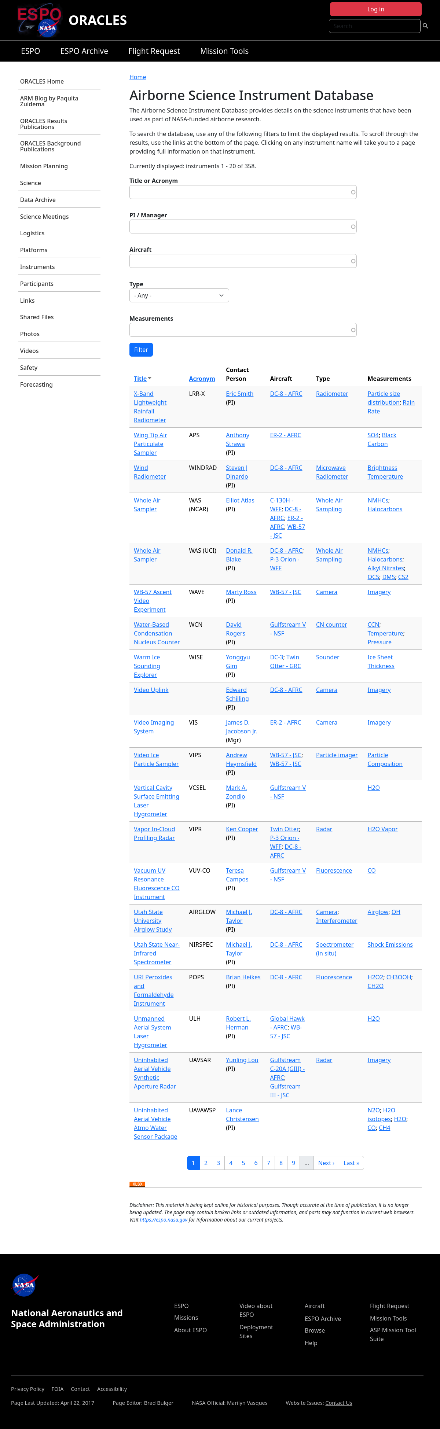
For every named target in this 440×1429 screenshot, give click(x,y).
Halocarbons (385, 509)
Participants (37, 284)
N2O (374, 1110)
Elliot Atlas (240, 500)
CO (372, 870)
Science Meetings (44, 217)
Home (137, 77)
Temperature (385, 633)
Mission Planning (44, 166)
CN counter (331, 624)
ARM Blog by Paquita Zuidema (49, 101)
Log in (375, 9)
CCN (374, 624)
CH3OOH (398, 977)
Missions (186, 1318)
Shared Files (37, 317)
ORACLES (98, 20)
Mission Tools (224, 51)
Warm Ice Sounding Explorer (147, 666)
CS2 (403, 577)
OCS (373, 577)
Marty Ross (241, 592)
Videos (29, 351)
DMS (388, 577)
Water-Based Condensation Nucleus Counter (157, 633)
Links (27, 301)
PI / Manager (148, 215)
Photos (30, 334)
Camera (326, 592)
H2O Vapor (383, 829)
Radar (324, 829)
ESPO (30, 51)
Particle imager (337, 755)
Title (143, 379)
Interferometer (337, 921)
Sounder (328, 657)
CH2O (376, 986)
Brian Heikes (243, 977)
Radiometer (332, 394)
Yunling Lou (242, 1060)
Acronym (202, 379)
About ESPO (190, 1330)
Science (30, 183)
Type (136, 284)
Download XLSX (137, 1184)
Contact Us (338, 1402)
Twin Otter (284, 829)
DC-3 (276, 657)
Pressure (380, 642)
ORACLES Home (42, 81)
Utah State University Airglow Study (153, 920)
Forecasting (36, 384)
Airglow (378, 912)
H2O (374, 788)
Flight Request (154, 51)
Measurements (151, 318)
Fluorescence (334, 870)
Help (311, 1343)
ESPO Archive (84, 51)
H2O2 (376, 977)
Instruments (37, 267)
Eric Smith (239, 394)
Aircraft (140, 250)
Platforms (34, 250)
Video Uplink (151, 690)
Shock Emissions (390, 944)
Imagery (379, 592)
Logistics (32, 233)
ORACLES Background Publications (50, 146)
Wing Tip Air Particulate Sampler (150, 444)
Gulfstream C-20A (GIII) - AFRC (287, 1069)
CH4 (384, 1128)
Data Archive (38, 200)
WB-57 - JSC (285, 592)
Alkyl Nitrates (386, 568)
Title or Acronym (153, 181)
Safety (28, 368)
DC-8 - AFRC (286, 394)
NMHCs (378, 500)
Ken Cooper (242, 829)
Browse (315, 1330)
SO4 (373, 435)
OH (396, 912)
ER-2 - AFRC (285, 435)
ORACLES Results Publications (43, 124)
